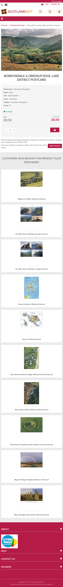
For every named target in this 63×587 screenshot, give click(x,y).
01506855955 (2, 4)
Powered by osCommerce (44, 584)
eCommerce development (19, 584)
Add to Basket (54, 130)
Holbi (32, 584)
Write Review (55, 146)
